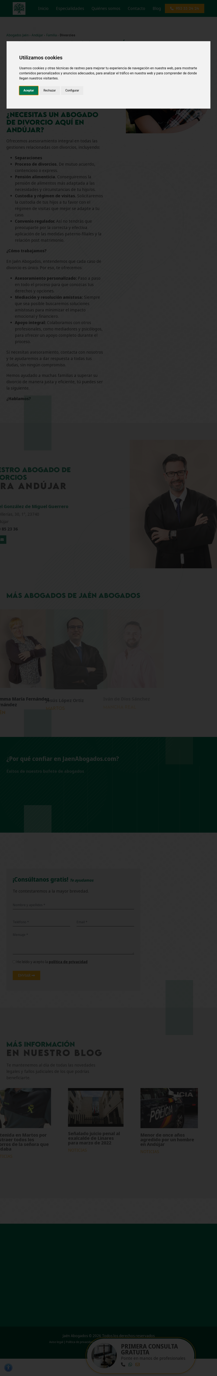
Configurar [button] (72, 90)
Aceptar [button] (29, 90)
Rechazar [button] (49, 90)
